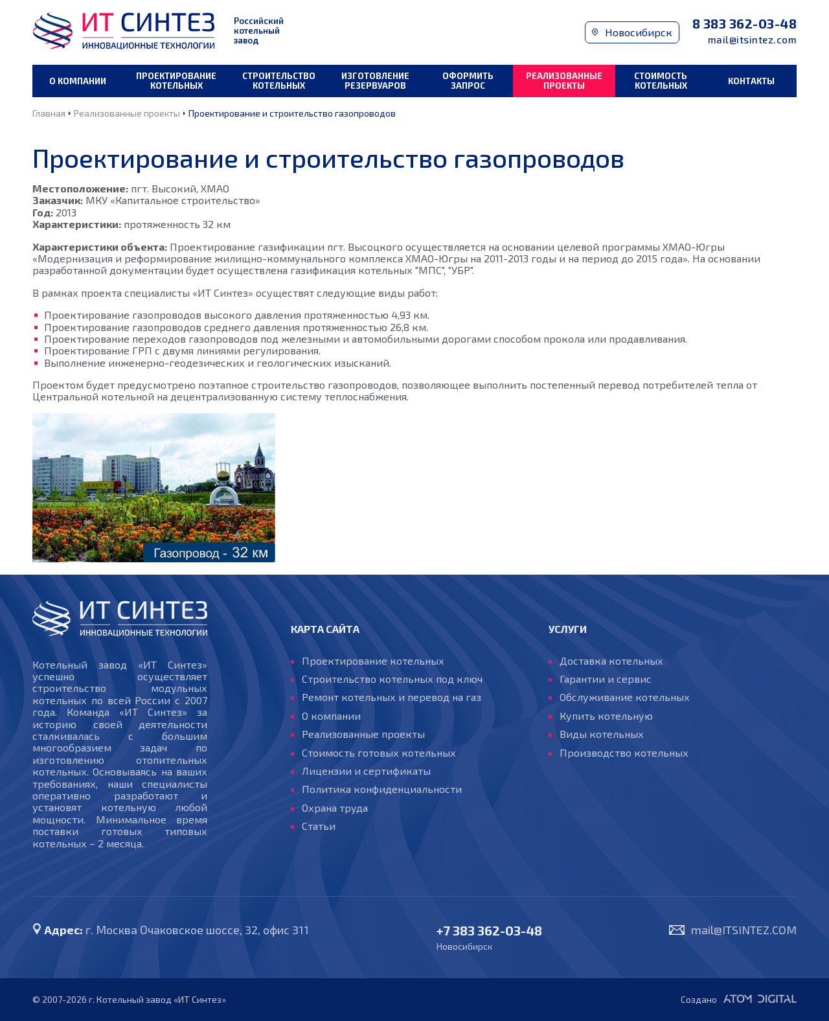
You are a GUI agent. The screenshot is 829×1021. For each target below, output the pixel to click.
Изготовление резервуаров (375, 81)
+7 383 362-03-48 (489, 930)
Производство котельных (624, 753)
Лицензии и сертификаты (366, 771)
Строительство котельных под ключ (392, 679)
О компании (77, 81)
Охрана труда (335, 808)
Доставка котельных (611, 661)
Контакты (751, 81)
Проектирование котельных (176, 81)
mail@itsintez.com (752, 39)
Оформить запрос (468, 81)
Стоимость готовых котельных (379, 753)
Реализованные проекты (564, 81)
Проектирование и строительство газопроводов (292, 113)
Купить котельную (606, 716)
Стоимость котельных (660, 81)
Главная (48, 113)
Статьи (318, 826)
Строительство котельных (278, 81)
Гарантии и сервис (606, 679)
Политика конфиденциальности (382, 789)
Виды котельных (602, 734)
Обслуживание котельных (625, 697)
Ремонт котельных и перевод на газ (391, 697)
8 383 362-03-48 (744, 23)
